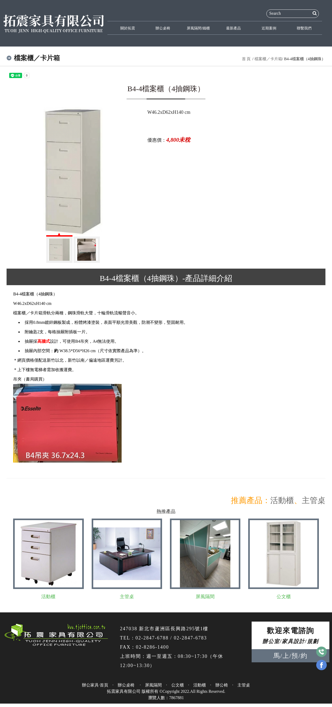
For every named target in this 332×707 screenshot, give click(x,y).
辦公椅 (221, 685)
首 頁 (246, 59)
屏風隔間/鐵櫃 (198, 28)
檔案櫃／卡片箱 (268, 59)
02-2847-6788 (152, 638)
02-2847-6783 (190, 638)
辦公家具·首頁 (95, 685)
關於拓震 (127, 28)
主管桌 (313, 500)
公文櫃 (284, 596)
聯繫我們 (304, 28)
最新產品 (233, 28)
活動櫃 (282, 500)
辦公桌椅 (162, 28)
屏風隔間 (205, 596)
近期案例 (268, 28)
